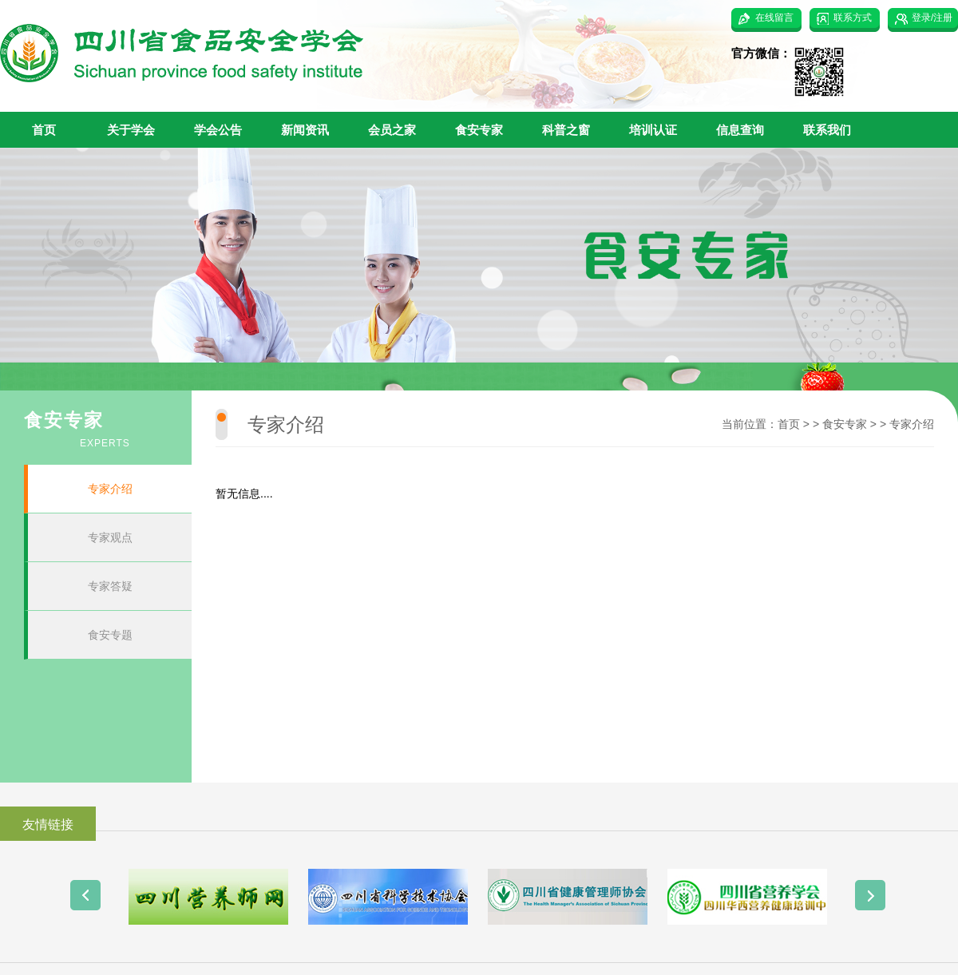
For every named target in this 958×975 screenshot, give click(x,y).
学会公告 (218, 130)
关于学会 (131, 130)
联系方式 (852, 17)
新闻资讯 (305, 130)
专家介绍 (110, 488)
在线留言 (774, 17)
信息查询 (740, 130)
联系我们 (827, 130)
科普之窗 (566, 130)
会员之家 (392, 130)
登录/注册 (932, 17)
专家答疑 (110, 586)
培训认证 (653, 130)
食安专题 (110, 634)
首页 (44, 130)
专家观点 (110, 537)
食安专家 (479, 130)
